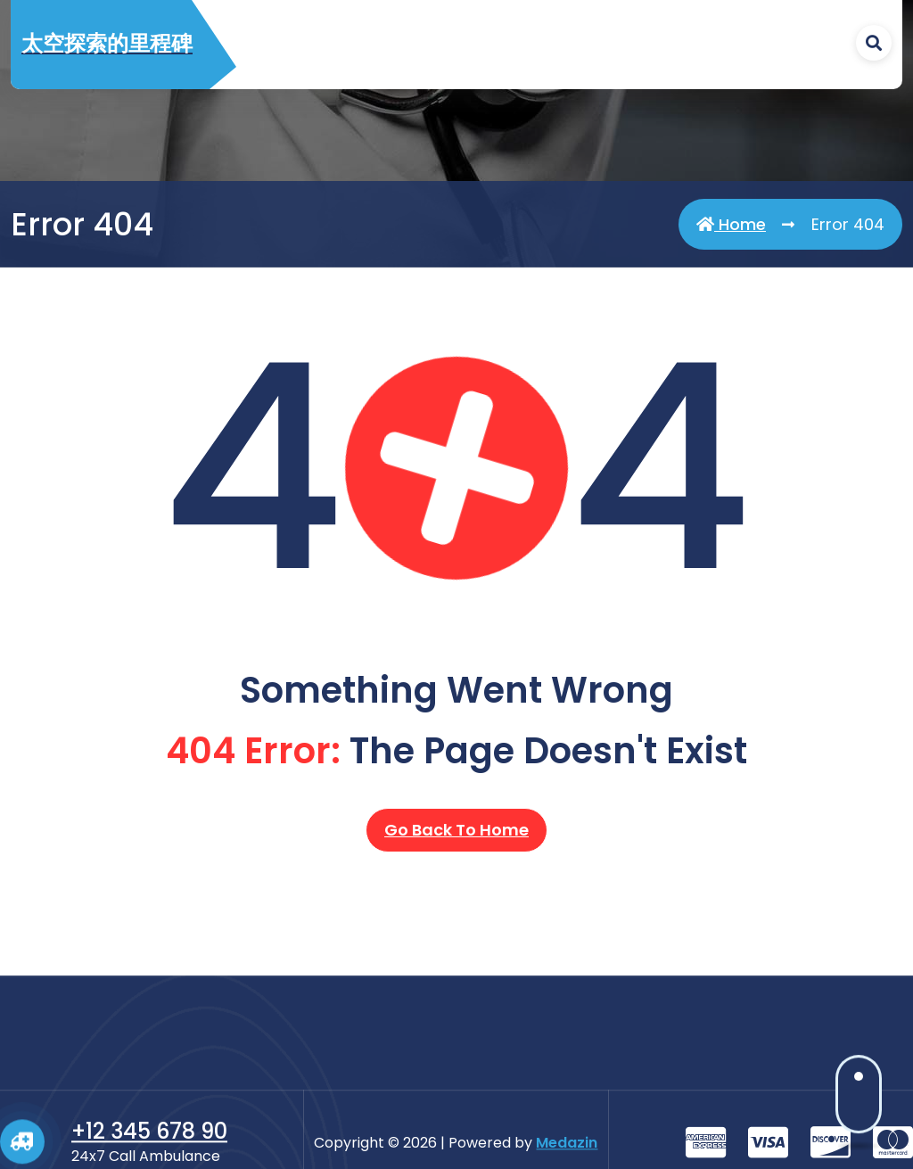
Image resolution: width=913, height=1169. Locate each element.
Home (731, 225)
